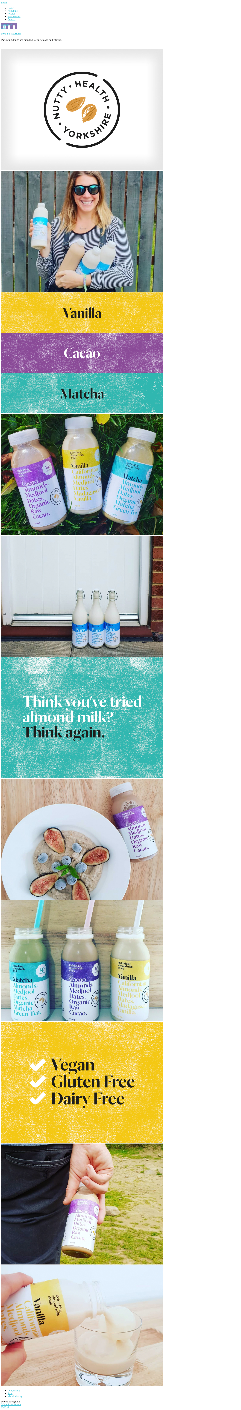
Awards (11, 13)
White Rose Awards (11, 1404)
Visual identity (15, 1396)
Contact (11, 19)
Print (10, 1393)
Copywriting (14, 1390)
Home (11, 8)
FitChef (5, 1407)
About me (13, 10)
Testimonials (14, 16)
